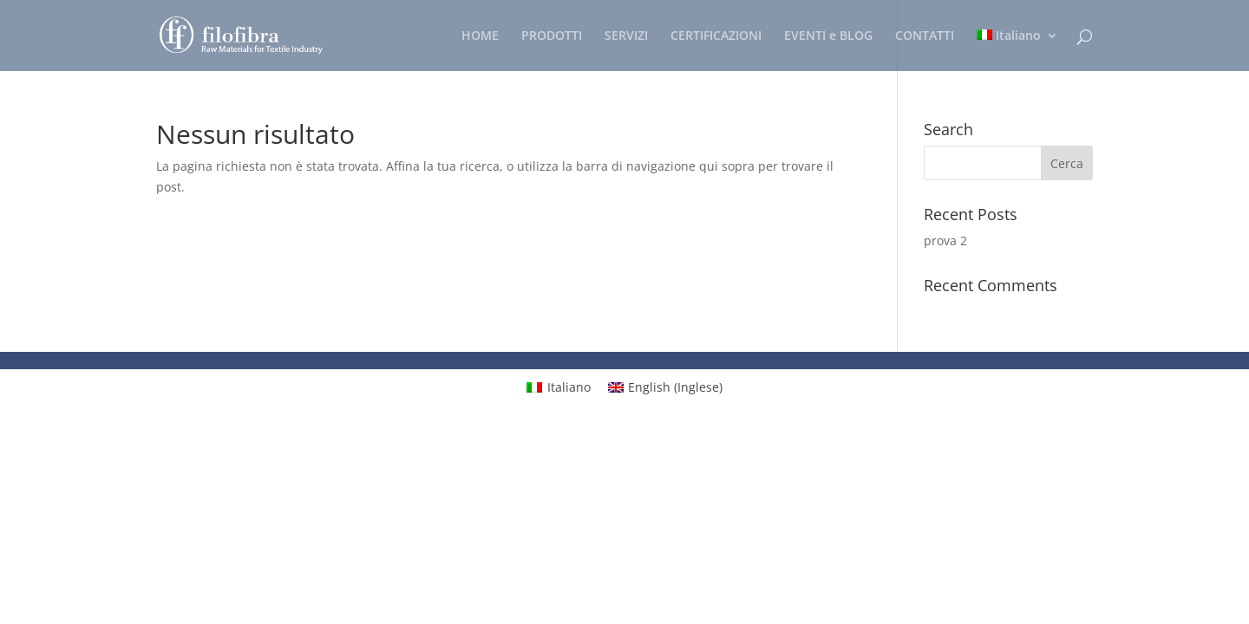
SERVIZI (626, 36)
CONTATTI (924, 36)
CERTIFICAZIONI (716, 36)
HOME (480, 36)
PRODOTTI (551, 36)
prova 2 (945, 240)
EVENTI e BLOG (828, 36)
